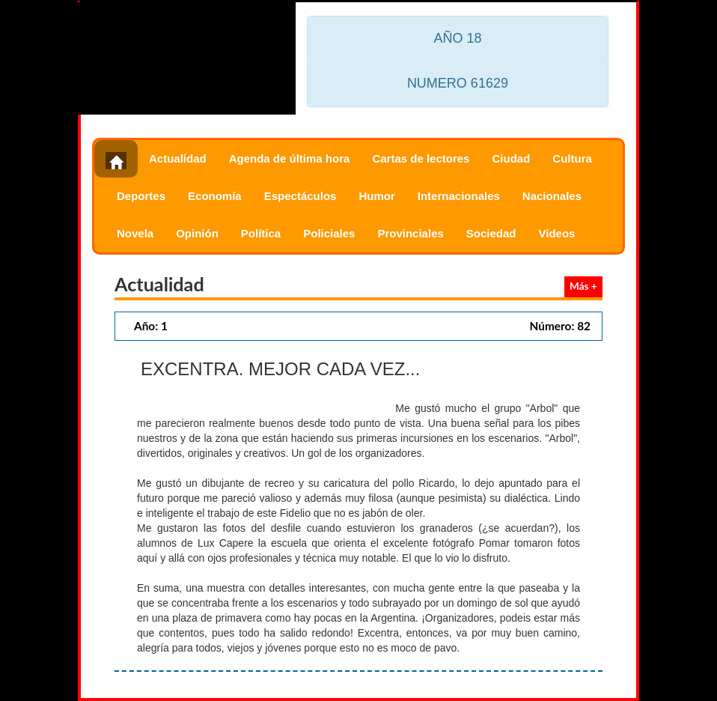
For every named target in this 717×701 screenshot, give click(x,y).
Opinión (197, 233)
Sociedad (491, 233)
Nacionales (552, 195)
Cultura (572, 158)
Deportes (141, 195)
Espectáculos (300, 195)
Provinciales (410, 233)
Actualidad (178, 158)
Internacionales (459, 195)
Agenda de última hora (289, 158)
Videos (557, 233)
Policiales (329, 233)
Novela (135, 233)
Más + (583, 286)
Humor (376, 195)
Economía (215, 195)
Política (261, 233)
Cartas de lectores (420, 158)
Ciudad (511, 158)
